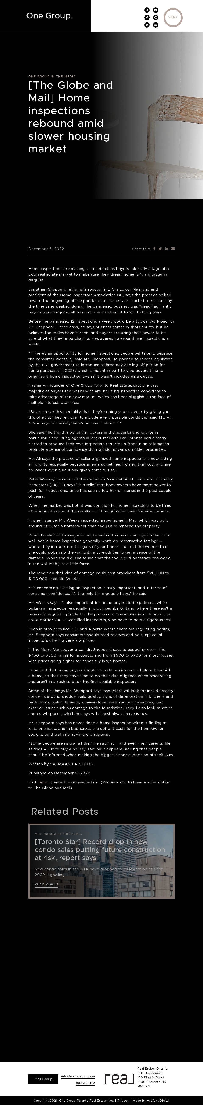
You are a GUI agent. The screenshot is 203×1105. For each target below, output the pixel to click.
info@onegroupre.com (78, 1076)
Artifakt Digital (158, 1100)
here (43, 782)
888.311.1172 (85, 1083)
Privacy (123, 1100)
